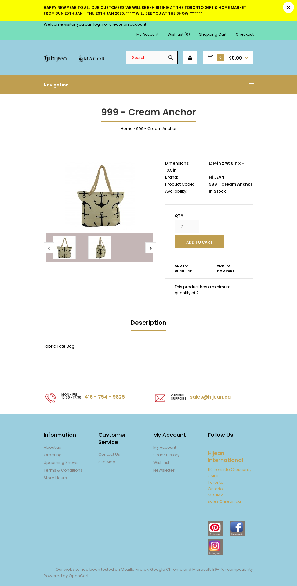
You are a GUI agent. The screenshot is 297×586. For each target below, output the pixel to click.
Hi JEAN (216, 177)
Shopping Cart (212, 34)
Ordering (53, 455)
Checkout (245, 34)
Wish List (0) (179, 34)
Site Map (106, 462)
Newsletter (164, 470)
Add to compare (225, 268)
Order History (166, 455)
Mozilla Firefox (134, 569)
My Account (147, 34)
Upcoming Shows (61, 462)
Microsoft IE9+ (206, 569)
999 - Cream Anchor (156, 129)
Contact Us (109, 454)
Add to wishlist (183, 268)
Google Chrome (166, 569)
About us (52, 447)
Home (127, 129)
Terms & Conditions (63, 470)
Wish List (161, 462)
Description (148, 322)
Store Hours (55, 478)
